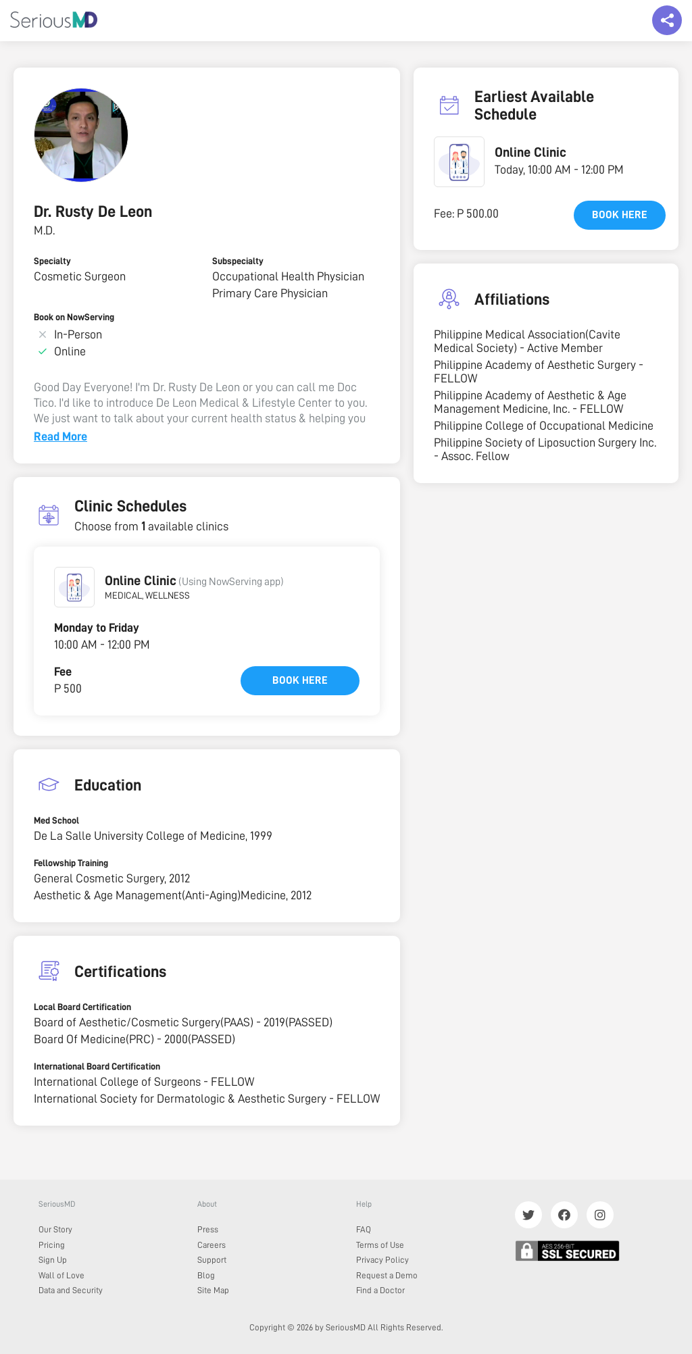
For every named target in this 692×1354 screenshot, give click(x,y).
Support (211, 1259)
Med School (56, 820)
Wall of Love (61, 1275)
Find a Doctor (380, 1290)
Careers (211, 1244)
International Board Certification (97, 1066)
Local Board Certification (82, 1006)
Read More (60, 436)
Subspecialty (238, 261)
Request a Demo (387, 1275)
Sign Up (53, 1259)
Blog (206, 1275)
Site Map (213, 1290)
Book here (300, 680)
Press (207, 1229)
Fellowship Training (71, 863)
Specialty (52, 261)
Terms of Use (380, 1244)
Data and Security (71, 1290)
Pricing (52, 1244)
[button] (74, 587)
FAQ (363, 1229)
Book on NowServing (74, 317)
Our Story (55, 1229)
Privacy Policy (382, 1259)
